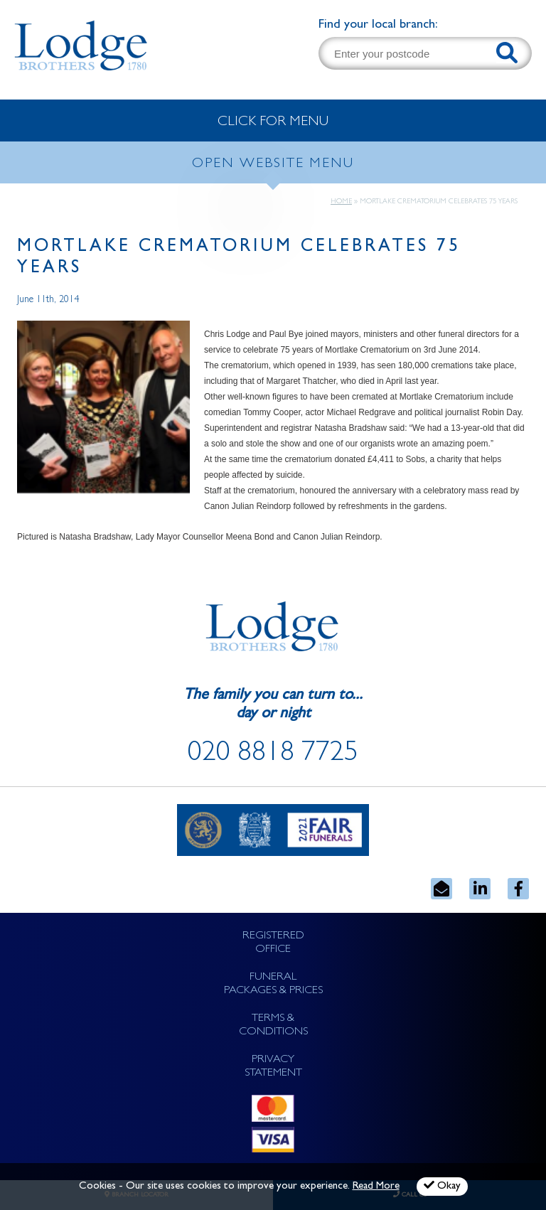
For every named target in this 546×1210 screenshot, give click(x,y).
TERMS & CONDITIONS (273, 1025)
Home (341, 201)
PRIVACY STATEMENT (273, 1066)
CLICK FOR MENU (273, 122)
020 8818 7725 (273, 755)
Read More (376, 1187)
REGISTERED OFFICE (273, 943)
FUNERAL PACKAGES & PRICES (273, 984)
